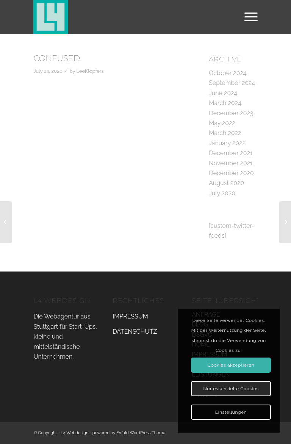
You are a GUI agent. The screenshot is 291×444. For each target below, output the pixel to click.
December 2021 (231, 153)
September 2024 (232, 82)
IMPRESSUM (130, 316)
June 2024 (223, 93)
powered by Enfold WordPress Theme (129, 432)
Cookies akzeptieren (231, 365)
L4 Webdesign (74, 432)
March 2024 (225, 103)
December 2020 (231, 173)
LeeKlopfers (89, 71)
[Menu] (247, 17)
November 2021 (231, 163)
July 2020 (222, 193)
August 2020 (226, 183)
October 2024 (227, 73)
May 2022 (222, 123)
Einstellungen (231, 412)
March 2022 (225, 132)
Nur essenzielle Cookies (230, 388)
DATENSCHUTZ (135, 331)
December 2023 (231, 113)
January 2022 (227, 143)
